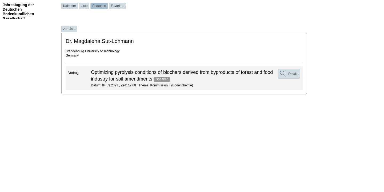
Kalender (69, 6)
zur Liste (69, 29)
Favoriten (117, 6)
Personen (99, 6)
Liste (84, 6)
